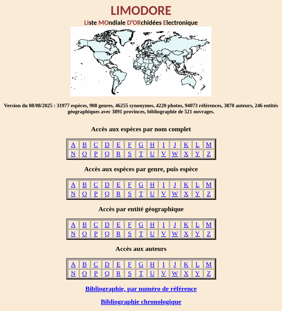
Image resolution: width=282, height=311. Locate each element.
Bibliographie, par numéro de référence (141, 288)
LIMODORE (141, 10)
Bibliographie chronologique (141, 301)
